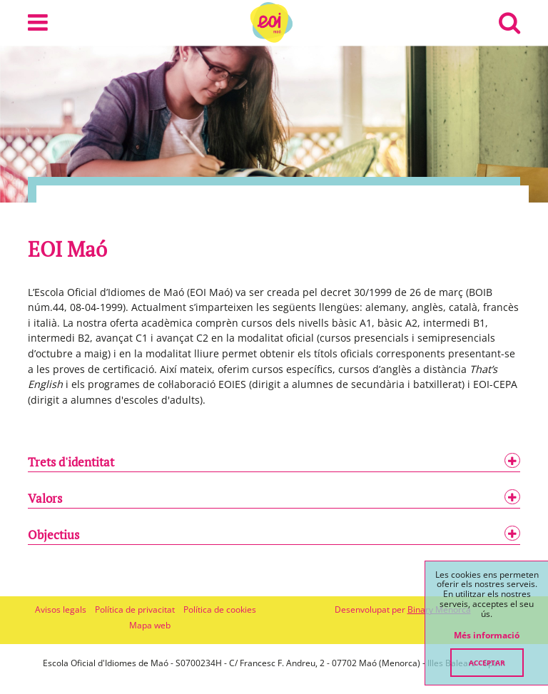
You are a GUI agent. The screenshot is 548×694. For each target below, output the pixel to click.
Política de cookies (219, 609)
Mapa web (150, 625)
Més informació (486, 636)
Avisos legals (60, 609)
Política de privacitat (135, 609)
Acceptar (487, 663)
